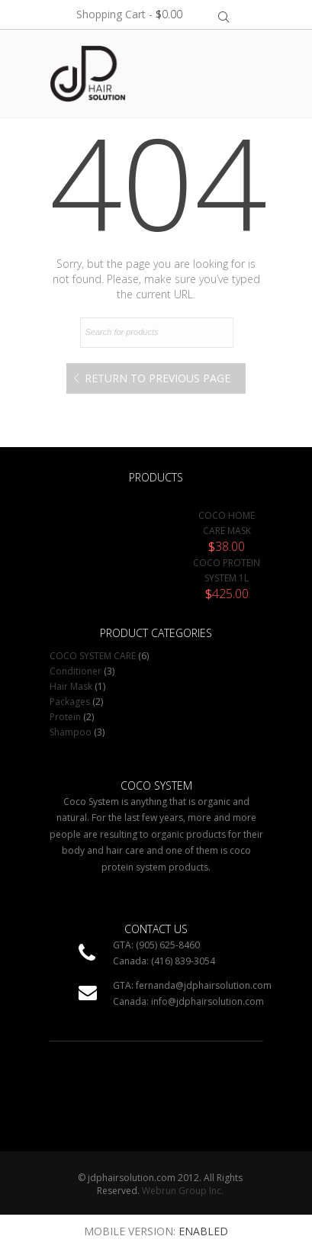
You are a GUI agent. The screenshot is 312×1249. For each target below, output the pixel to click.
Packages (70, 701)
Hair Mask (71, 686)
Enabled (203, 1231)
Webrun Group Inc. (183, 1190)
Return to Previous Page (157, 378)
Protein (65, 716)
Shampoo (71, 732)
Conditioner (75, 671)
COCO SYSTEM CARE (93, 655)
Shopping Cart (129, 14)
